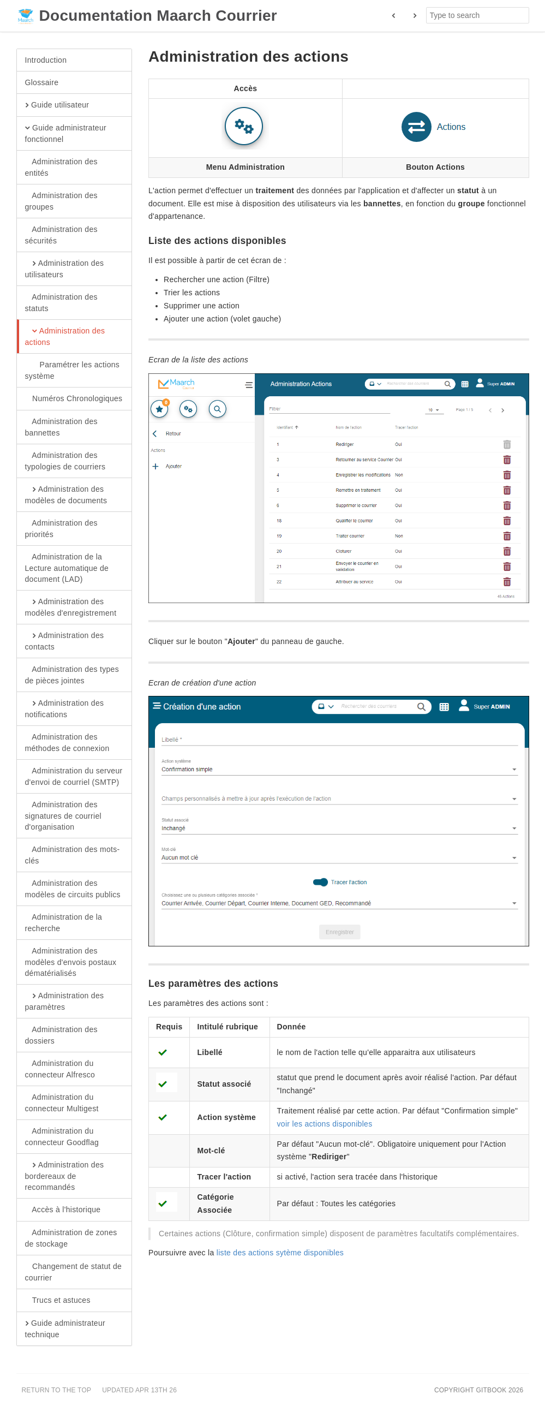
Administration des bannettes (61, 426)
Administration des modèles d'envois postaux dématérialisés (71, 962)
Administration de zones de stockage (71, 1238)
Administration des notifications (64, 708)
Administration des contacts (64, 640)
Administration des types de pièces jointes (72, 674)
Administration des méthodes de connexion (67, 742)
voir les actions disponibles (325, 1123)
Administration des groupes (61, 200)
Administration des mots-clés (72, 854)
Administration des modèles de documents (66, 494)
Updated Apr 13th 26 (139, 1390)
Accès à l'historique (63, 1210)
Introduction (46, 60)
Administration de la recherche (64, 922)
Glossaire (42, 82)
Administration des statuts (61, 302)
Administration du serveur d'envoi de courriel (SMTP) (74, 776)
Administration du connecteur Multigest (62, 1102)
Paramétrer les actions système (72, 370)
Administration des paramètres (64, 1001)
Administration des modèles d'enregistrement (71, 607)
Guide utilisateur (57, 105)
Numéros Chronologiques (74, 399)
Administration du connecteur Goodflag (62, 1136)
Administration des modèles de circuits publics (73, 888)
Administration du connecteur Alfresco (60, 1068)
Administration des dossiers (61, 1034)
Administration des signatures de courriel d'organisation (63, 815)
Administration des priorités (61, 528)
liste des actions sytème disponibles (280, 1252)
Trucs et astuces (58, 1300)
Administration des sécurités (61, 234)
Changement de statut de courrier (73, 1271)
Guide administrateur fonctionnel (65, 133)
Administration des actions (65, 336)
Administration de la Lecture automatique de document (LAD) (67, 567)
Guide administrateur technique (65, 1328)
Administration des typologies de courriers (65, 460)
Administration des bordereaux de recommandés (64, 1175)
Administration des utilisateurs (64, 268)
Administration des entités (61, 167)
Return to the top (57, 1390)
